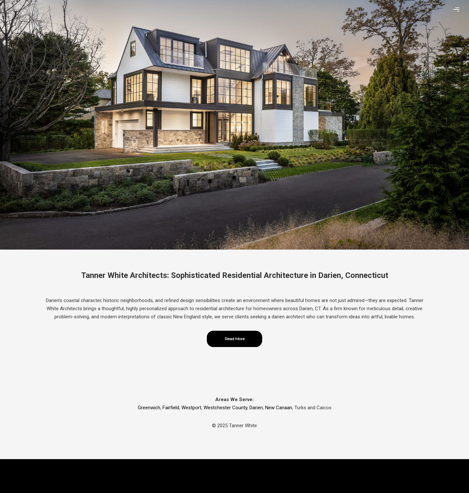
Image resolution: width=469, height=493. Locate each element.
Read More (235, 338)
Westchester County (225, 408)
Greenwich (149, 408)
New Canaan (278, 408)
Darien (256, 408)
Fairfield (171, 408)
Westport (191, 408)
